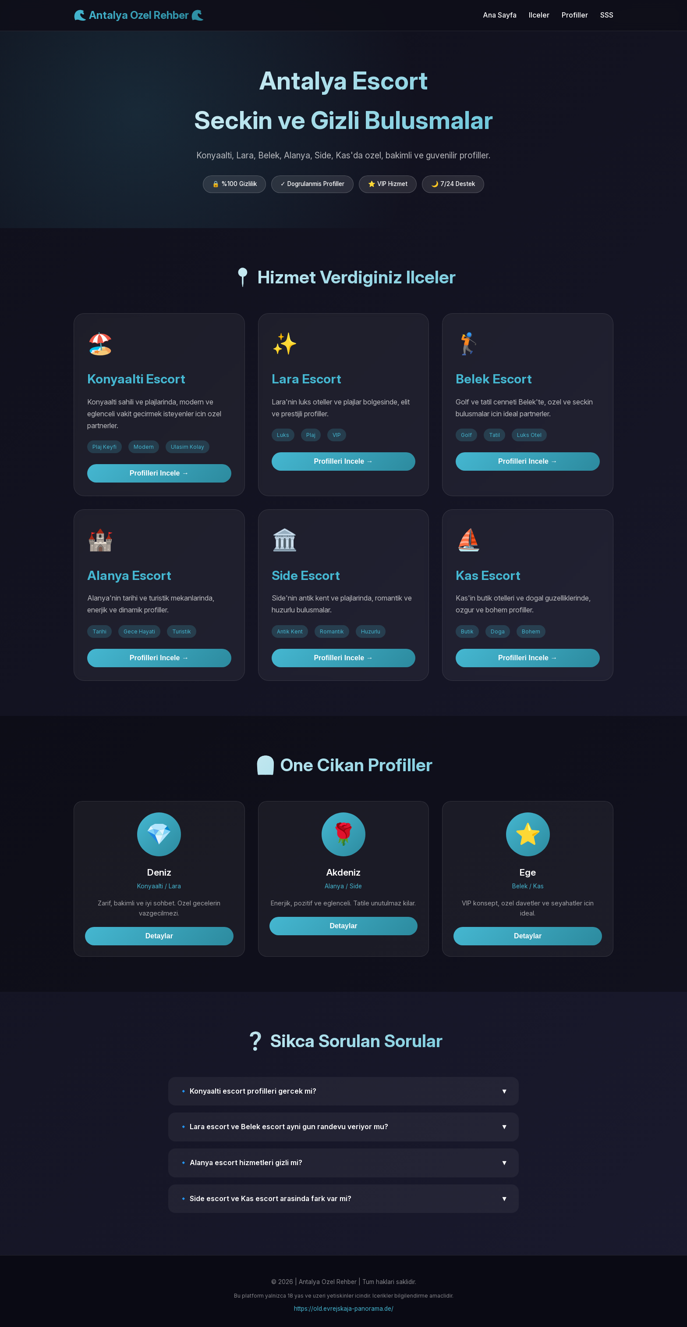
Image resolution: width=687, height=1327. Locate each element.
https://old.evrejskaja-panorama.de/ (343, 1308)
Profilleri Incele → (159, 473)
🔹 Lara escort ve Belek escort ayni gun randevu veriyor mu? (343, 1127)
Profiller (575, 15)
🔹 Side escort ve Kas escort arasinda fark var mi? (343, 1199)
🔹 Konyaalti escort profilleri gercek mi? (343, 1091)
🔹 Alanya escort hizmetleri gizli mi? (343, 1163)
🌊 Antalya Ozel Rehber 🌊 (139, 15)
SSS (606, 15)
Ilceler (539, 15)
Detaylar (159, 936)
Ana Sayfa (500, 15)
